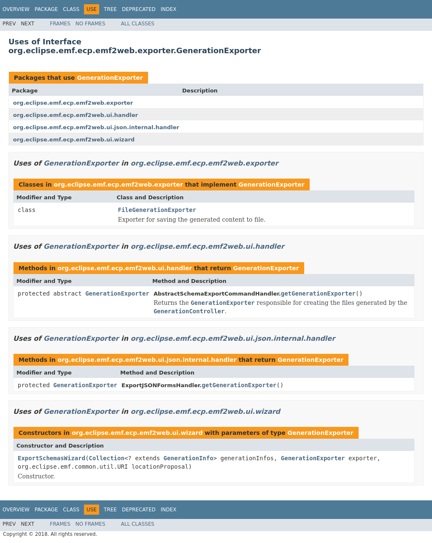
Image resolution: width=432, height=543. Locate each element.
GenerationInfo (188, 458)
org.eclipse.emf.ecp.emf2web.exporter (73, 103)
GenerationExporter (110, 77)
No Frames (90, 24)
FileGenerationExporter (157, 209)
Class (71, 9)
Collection (106, 458)
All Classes (137, 24)
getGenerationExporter (318, 293)
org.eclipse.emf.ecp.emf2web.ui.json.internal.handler (96, 127)
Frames (60, 24)
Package (46, 9)
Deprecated (139, 9)
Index (169, 9)
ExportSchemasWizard (51, 458)
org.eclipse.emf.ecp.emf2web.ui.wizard (74, 139)
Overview (16, 9)
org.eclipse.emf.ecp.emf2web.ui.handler (75, 115)
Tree (110, 9)
